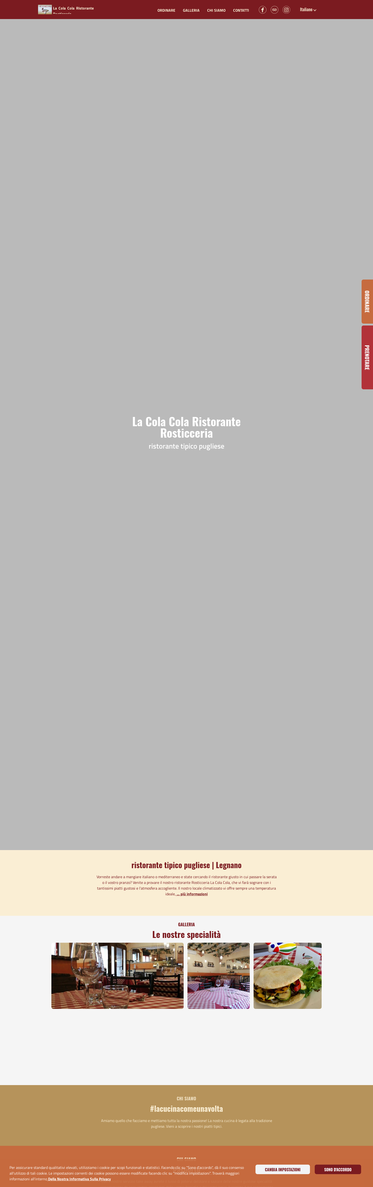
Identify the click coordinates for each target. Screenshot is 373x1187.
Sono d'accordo (338, 1169)
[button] (308, 9)
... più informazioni (192, 894)
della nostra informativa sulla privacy (79, 1179)
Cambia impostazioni (282, 1169)
